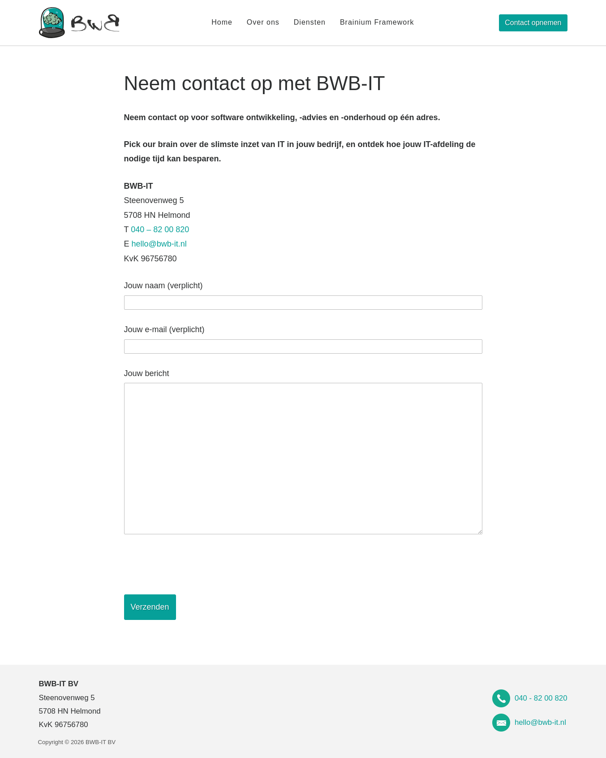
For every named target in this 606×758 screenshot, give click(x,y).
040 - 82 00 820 (541, 698)
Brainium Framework (377, 22)
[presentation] (192, 564)
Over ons (263, 22)
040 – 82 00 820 (160, 229)
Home (221, 22)
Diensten (310, 22)
